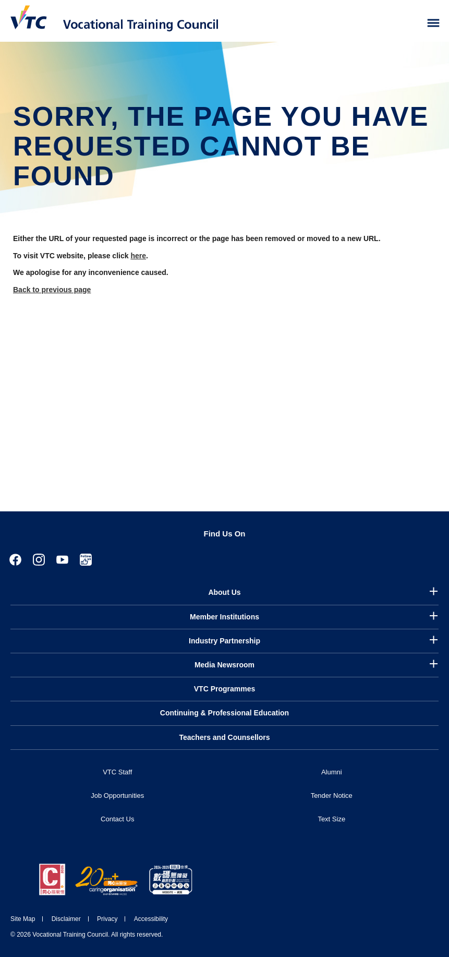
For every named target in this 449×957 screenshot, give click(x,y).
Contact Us (117, 819)
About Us (224, 592)
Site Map (22, 919)
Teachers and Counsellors (224, 737)
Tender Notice (332, 795)
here (138, 256)
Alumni (331, 772)
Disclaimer (66, 919)
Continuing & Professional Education (224, 713)
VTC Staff (117, 772)
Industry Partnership (224, 641)
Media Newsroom (224, 665)
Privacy (107, 919)
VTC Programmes (224, 689)
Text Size (331, 819)
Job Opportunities (117, 795)
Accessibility (151, 919)
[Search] (411, 23)
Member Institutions (224, 617)
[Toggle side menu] (434, 23)
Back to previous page (52, 289)
